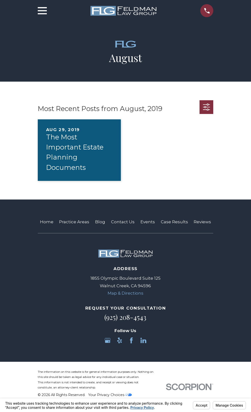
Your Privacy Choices (110, 395)
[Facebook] (131, 340)
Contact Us (123, 221)
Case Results (174, 221)
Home (46, 221)
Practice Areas (74, 221)
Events (147, 221)
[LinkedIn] (143, 340)
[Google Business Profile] (108, 340)
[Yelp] (120, 340)
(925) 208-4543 (125, 317)
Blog (100, 221)
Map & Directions (125, 293)
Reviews (202, 221)
